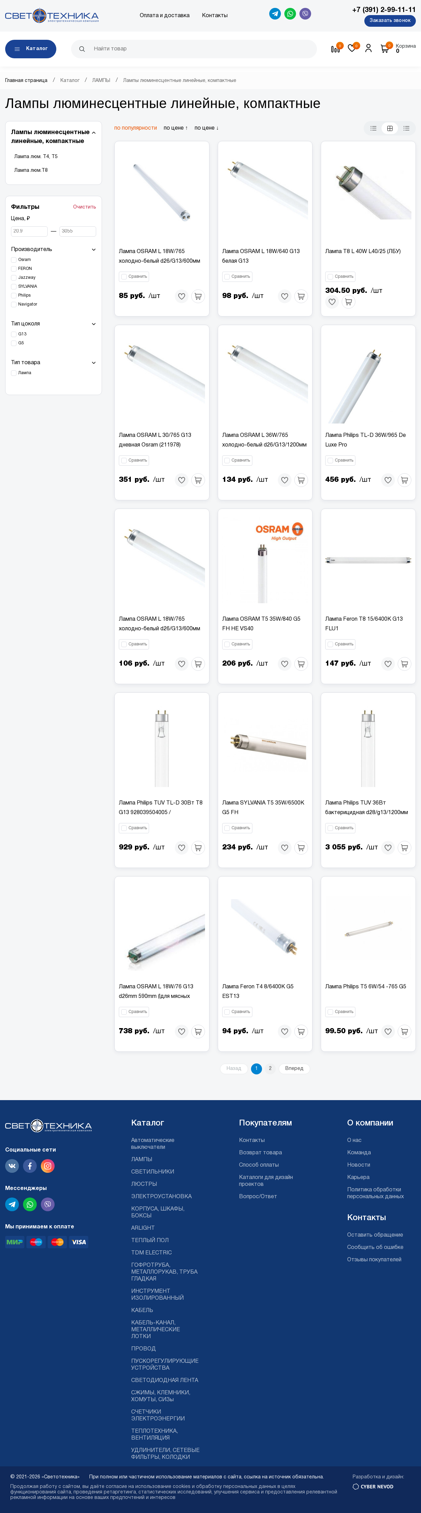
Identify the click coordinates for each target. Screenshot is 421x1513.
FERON (25, 269)
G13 (22, 334)
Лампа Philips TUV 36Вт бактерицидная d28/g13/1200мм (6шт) (366, 813)
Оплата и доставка (165, 15)
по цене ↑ (176, 128)
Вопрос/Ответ (258, 1196)
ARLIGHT (143, 1228)
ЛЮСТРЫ (144, 1184)
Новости (358, 1165)
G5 (21, 343)
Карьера (358, 1177)
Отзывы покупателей (374, 1260)
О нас (354, 1140)
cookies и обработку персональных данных (224, 1487)
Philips (24, 295)
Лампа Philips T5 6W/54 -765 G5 (365, 987)
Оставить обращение (375, 1235)
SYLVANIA (27, 286)
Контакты (215, 15)
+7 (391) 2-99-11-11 (384, 10)
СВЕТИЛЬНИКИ (152, 1172)
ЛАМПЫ (101, 81)
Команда (359, 1153)
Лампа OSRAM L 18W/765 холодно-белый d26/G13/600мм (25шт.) (159, 261)
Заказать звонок (390, 21)
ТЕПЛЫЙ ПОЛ (150, 1240)
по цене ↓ (207, 128)
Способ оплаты (259, 1165)
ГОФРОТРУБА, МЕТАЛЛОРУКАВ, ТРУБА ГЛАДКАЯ (164, 1272)
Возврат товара (260, 1153)
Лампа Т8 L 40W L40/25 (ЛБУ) (363, 251)
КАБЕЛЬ (142, 1310)
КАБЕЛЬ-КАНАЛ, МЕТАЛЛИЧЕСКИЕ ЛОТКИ (155, 1330)
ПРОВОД (143, 1349)
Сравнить (137, 276)
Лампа (24, 373)
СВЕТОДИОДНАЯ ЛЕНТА (164, 1380)
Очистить (84, 207)
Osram (24, 260)
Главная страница (26, 81)
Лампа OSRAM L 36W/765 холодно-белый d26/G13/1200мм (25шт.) (264, 445)
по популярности (135, 128)
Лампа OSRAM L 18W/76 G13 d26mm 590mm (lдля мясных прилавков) (156, 997)
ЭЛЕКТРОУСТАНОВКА (161, 1196)
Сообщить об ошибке (375, 1247)
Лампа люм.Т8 (31, 170)
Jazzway (26, 277)
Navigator (27, 304)
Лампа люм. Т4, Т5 (36, 157)
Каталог (70, 81)
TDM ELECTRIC (151, 1253)
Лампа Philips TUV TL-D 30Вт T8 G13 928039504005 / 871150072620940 (161, 813)
